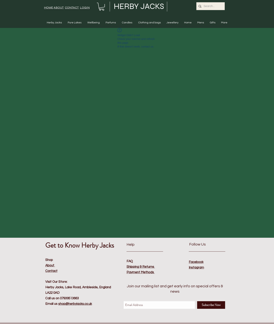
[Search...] (210, 6)
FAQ (130, 261)
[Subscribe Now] (211, 305)
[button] (101, 7)
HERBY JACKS (139, 6)
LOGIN (85, 7)
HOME (48, 7)
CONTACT (72, 7)
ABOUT (59, 7)
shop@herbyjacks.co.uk (75, 304)
